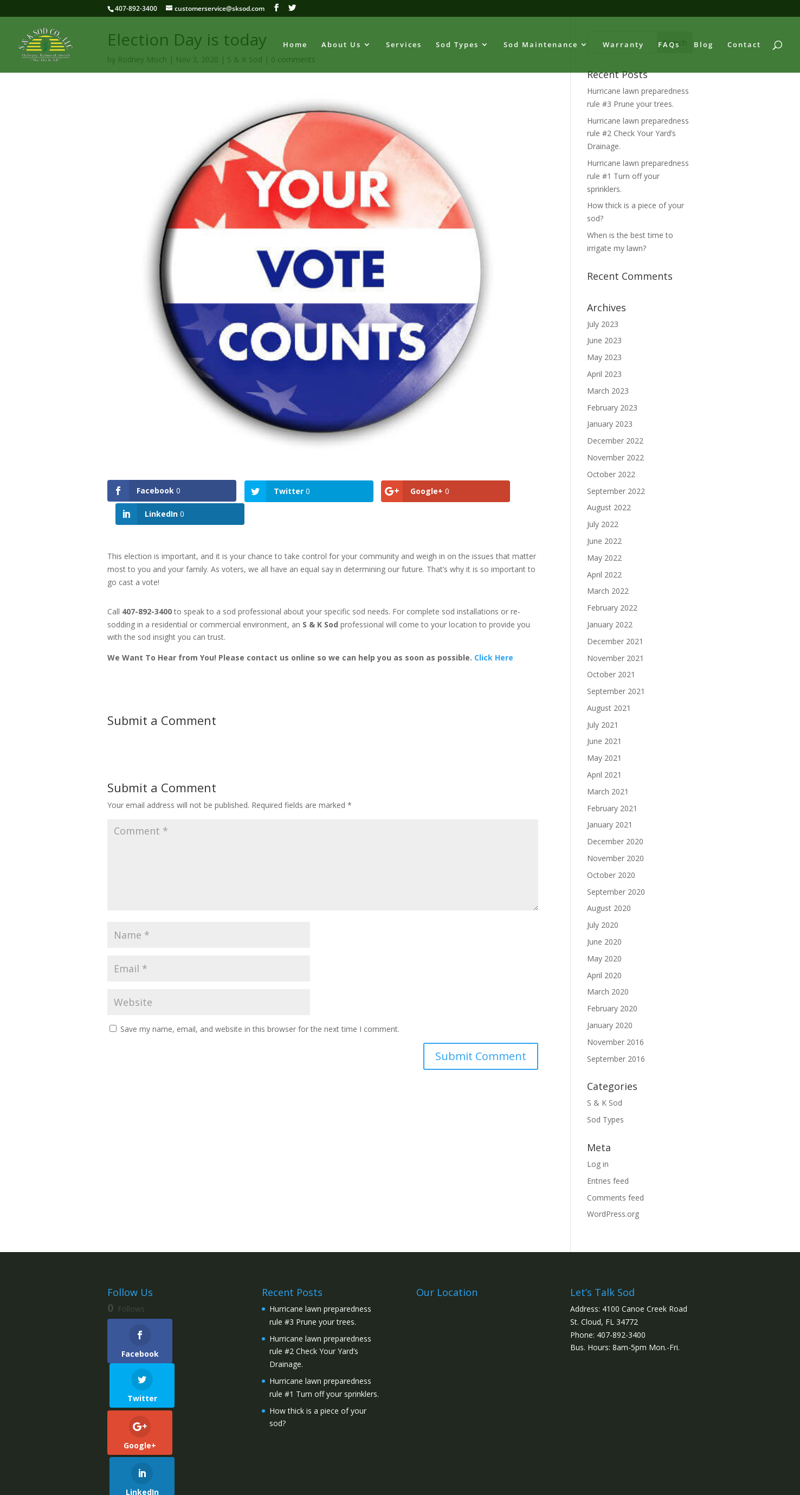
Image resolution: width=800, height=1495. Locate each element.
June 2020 (604, 941)
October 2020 (611, 875)
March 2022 (608, 591)
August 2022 (609, 507)
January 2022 (610, 624)
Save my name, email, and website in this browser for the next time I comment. (259, 1005)
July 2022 (602, 524)
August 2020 (609, 908)
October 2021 (611, 674)
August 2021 (609, 708)
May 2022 (604, 558)
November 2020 (615, 858)
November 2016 (615, 1042)
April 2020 (604, 975)
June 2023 (604, 340)
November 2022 (615, 457)
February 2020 (612, 1008)
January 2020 (610, 1025)
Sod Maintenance (541, 45)
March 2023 (608, 391)
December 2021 (615, 641)
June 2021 (604, 741)
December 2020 (615, 841)
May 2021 (604, 758)
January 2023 (610, 424)
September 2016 (616, 1059)
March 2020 (608, 991)
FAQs (669, 45)
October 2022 (611, 474)
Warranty (623, 45)
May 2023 (604, 357)
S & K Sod (604, 1103)
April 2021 (604, 774)
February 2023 (612, 407)
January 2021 (610, 824)
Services (404, 45)
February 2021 (612, 808)
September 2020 (616, 892)
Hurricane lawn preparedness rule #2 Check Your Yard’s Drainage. (638, 134)
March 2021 (608, 791)
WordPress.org (613, 1214)
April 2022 (604, 574)
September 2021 (616, 691)
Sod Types (457, 45)
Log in (598, 1164)
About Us (341, 45)
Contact (744, 45)
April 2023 (604, 374)
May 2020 (604, 958)
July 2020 (602, 925)
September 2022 (616, 491)
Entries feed (608, 1181)
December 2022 (615, 440)
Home (295, 45)
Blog (703, 45)
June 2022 (604, 541)
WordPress (291, 1480)
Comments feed (615, 1197)
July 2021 (602, 725)
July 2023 (602, 324)
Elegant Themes (185, 1480)
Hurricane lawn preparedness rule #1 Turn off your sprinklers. (638, 176)
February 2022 (612, 607)
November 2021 (615, 658)
